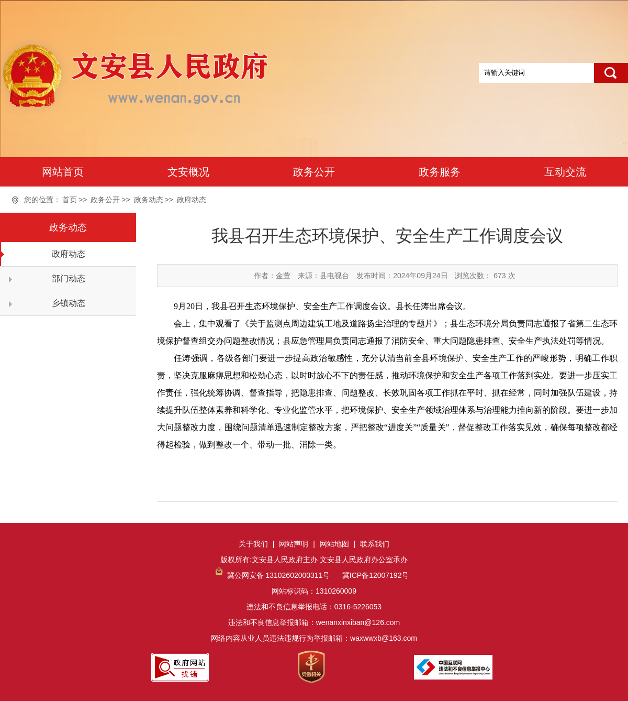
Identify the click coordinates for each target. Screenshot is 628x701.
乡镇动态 (68, 303)
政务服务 (440, 172)
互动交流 (565, 172)
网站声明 (293, 544)
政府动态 (191, 199)
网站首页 (63, 172)
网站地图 (334, 544)
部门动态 (68, 278)
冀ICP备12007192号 (374, 575)
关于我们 (253, 544)
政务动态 (148, 199)
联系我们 (374, 544)
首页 (69, 199)
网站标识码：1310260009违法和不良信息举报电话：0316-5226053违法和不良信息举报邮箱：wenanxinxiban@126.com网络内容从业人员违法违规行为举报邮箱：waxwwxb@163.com (314, 606)
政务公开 (314, 172)
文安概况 (188, 172)
